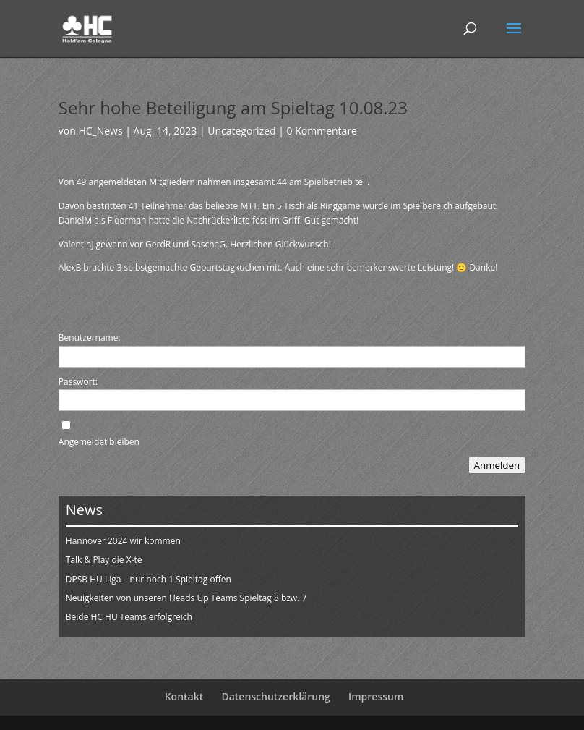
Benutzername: (90, 337)
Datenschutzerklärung (275, 696)
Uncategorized (241, 130)
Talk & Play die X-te (104, 559)
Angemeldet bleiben (99, 442)
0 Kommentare (322, 130)
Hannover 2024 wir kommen (123, 541)
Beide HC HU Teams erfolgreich (129, 617)
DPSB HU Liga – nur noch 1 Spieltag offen (148, 579)
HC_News (100, 130)
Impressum (375, 696)
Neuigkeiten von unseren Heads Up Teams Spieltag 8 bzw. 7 (186, 598)
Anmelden (497, 465)
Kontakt (184, 696)
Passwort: (78, 381)
